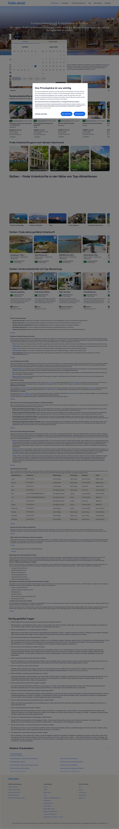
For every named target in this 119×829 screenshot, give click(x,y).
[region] (60, 101)
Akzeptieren (79, 114)
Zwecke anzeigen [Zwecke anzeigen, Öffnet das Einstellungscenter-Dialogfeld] (41, 114)
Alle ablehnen (66, 114)
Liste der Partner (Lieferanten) (43, 108)
